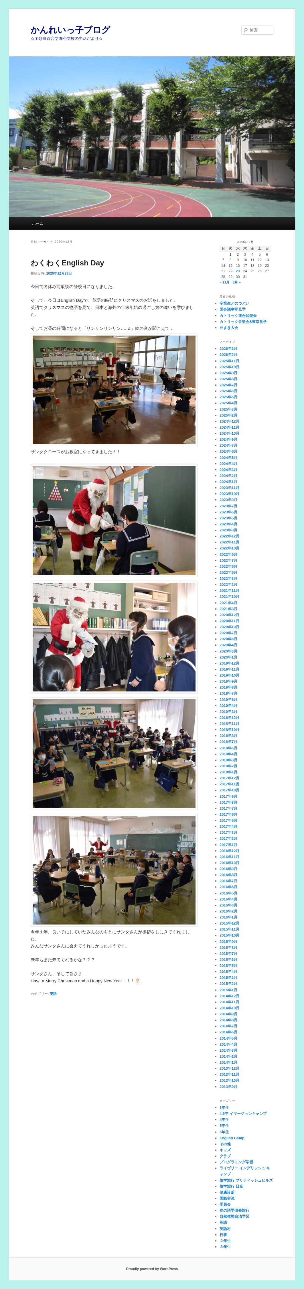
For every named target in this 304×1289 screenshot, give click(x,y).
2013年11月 (229, 1074)
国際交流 (227, 1198)
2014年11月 (229, 1002)
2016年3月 (228, 905)
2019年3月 (228, 711)
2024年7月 (228, 445)
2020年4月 (228, 645)
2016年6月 (228, 887)
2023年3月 (228, 530)
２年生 (225, 1241)
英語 (53, 994)
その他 (225, 1144)
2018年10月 (229, 730)
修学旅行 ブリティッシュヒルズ (246, 1180)
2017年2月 (228, 838)
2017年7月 (228, 808)
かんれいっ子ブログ (70, 30)
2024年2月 (228, 476)
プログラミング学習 (236, 1162)
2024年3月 (228, 470)
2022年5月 (228, 572)
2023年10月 (229, 494)
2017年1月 (228, 845)
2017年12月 (229, 778)
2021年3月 (228, 609)
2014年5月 (228, 1038)
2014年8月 (228, 1020)
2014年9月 (228, 1014)
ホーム (37, 223)
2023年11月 (229, 488)
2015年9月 (228, 941)
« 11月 (225, 282)
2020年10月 (229, 627)
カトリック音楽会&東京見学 (243, 322)
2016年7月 (228, 881)
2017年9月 (228, 796)
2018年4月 (228, 754)
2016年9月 (228, 869)
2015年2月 (228, 983)
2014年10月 (229, 1008)
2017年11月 (229, 784)
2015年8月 (228, 947)
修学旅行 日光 (231, 1186)
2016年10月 (229, 863)
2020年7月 (228, 633)
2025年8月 (228, 379)
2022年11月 (229, 542)
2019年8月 (228, 687)
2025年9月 (228, 373)
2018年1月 (228, 772)
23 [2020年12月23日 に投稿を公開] (238, 271)
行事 (223, 1235)
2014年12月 (229, 996)
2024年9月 (228, 439)
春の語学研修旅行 (234, 1210)
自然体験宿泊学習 (234, 1216)
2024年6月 (228, 451)
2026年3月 (228, 348)
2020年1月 (228, 657)
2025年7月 (228, 385)
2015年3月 (228, 977)
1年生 (224, 1107)
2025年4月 (228, 403)
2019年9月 (228, 681)
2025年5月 (228, 397)
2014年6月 (228, 1032)
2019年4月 (228, 705)
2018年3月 (228, 760)
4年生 (224, 1119)
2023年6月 (228, 512)
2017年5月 (228, 820)
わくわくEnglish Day (67, 263)
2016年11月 (229, 857)
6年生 (224, 1132)
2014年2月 (228, 1056)
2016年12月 (229, 851)
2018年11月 (229, 724)
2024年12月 (229, 421)
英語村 (225, 1229)
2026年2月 (228, 354)
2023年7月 (228, 506)
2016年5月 (228, 893)
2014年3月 (228, 1050)
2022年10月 (229, 548)
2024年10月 (229, 433)
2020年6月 (228, 639)
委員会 (225, 1204)
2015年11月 (229, 929)
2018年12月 (229, 718)
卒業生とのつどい (234, 303)
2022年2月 (228, 584)
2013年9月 (228, 1087)
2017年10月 (229, 790)
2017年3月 (228, 832)
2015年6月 (228, 959)
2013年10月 (229, 1080)
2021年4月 (228, 603)
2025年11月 (229, 361)
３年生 (225, 1247)
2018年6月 (228, 748)
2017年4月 (228, 826)
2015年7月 (228, 953)
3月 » (236, 282)
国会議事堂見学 (233, 309)
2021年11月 (229, 590)
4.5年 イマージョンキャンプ (243, 1113)
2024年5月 (228, 458)
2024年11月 (229, 427)
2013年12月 (229, 1068)
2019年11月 (229, 669)
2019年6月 (228, 699)
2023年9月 (228, 500)
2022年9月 (228, 554)
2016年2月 (228, 911)
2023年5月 (228, 518)
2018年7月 (228, 742)
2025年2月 (228, 415)
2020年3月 (228, 651)
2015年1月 (228, 990)
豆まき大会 (229, 328)
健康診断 (227, 1192)
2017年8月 (228, 802)
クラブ (225, 1156)
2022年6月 (228, 566)
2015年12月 (229, 923)
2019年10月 (229, 675)
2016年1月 (228, 917)
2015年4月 (228, 971)
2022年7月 (228, 560)
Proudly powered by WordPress (152, 1269)
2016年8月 (228, 875)
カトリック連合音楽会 (238, 316)
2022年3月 (228, 578)
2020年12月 (229, 615)
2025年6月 (228, 391)
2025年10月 (229, 367)
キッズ (225, 1150)
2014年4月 (228, 1044)
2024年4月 (228, 464)
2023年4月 (228, 524)
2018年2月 (228, 766)
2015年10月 (229, 935)
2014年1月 (228, 1062)
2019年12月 (229, 663)
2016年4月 (228, 899)
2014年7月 (228, 1026)
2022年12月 (229, 536)
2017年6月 (228, 814)
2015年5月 (228, 965)
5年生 (224, 1126)
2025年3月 (228, 409)
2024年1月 (228, 482)
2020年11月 (229, 621)
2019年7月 (228, 693)
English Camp (232, 1138)
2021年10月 (229, 596)
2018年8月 (228, 736)
